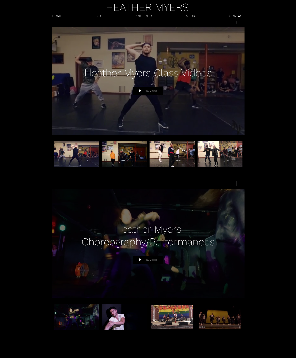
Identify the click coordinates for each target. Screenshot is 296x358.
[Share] (231, 183)
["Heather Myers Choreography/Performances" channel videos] (148, 319)
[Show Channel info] (241, 183)
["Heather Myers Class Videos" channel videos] (148, 157)
